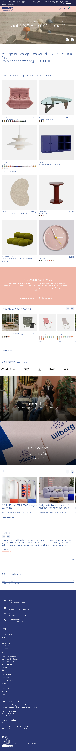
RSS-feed (34, 743)
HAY (40, 257)
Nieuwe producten (8, 632)
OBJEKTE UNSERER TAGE (9, 257)
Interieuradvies (7, 680)
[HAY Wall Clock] (56, 237)
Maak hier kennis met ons (37, 414)
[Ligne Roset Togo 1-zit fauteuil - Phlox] (19, 97)
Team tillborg (6, 686)
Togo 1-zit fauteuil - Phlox (10, 119)
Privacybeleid (7, 664)
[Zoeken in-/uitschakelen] (64, 9)
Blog (3, 694)
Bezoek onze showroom (29, 298)
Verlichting (6, 643)
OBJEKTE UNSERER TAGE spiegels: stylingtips (19, 507)
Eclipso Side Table (44, 214)
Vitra (40, 117)
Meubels (5, 640)
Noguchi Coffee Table (46, 119)
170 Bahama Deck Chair (64, 335)
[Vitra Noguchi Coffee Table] (56, 97)
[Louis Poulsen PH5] (19, 142)
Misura (4, 211)
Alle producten (7, 635)
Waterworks (24, 335)
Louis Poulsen (5, 162)
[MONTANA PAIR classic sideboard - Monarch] (56, 142)
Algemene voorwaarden (11, 656)
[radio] (2, 121)
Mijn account (6, 697)
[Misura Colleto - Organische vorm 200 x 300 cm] (19, 192)
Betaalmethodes (8, 662)
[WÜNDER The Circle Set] (10, 322)
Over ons (5, 678)
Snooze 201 (42, 335)
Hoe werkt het (37, 458)
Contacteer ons (48, 298)
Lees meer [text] (8, 517)
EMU (40, 333)
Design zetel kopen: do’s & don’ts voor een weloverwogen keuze (55, 507)
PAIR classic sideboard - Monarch (49, 164)
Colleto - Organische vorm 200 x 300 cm (15, 214)
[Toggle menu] (72, 9)
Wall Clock (42, 259)
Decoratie (5, 646)
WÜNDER (4, 333)
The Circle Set (6, 335)
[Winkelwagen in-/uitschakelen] (68, 9)
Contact (5, 670)
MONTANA (41, 162)
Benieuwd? (6, 40)
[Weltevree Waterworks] (28, 322)
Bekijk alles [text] (22, 362)
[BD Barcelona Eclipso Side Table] (56, 192)
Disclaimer (6, 667)
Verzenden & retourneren (11, 659)
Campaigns (6, 689)
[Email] (38, 581)
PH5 (3, 164)
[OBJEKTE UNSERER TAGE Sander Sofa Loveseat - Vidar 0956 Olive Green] (19, 237)
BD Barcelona (42, 211)
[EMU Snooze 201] (47, 322)
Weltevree (23, 333)
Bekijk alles (8, 350)
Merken (4, 691)
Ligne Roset (5, 117)
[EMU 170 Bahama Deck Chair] (65, 322)
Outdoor (5, 648)
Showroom (6, 683)
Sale (3, 637)
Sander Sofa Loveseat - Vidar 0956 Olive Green (17, 259)
